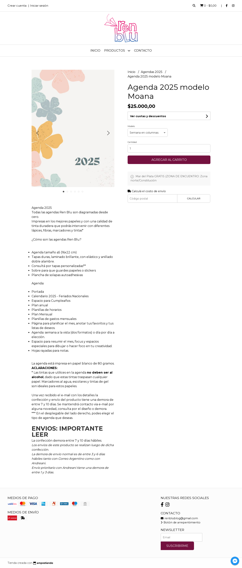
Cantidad (132, 142)
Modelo (131, 126)
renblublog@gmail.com (179, 518)
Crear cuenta (17, 5)
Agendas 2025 (152, 72)
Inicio (95, 50)
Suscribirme (177, 546)
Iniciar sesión (39, 5)
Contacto (143, 50)
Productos (117, 50)
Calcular (193, 198)
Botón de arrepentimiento (180, 522)
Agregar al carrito (169, 160)
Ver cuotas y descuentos (148, 116)
